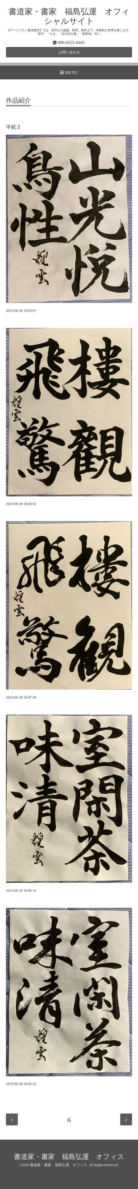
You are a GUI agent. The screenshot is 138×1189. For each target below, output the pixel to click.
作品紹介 (18, 100)
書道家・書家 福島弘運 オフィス (69, 1156)
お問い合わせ (69, 52)
